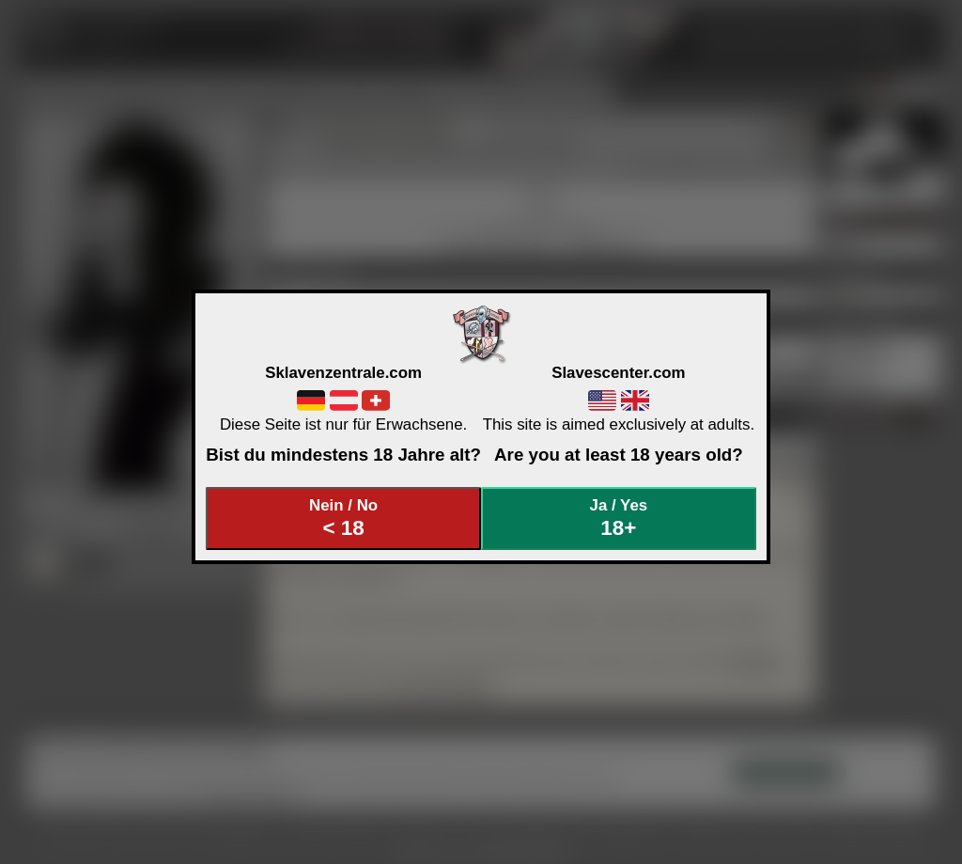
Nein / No (344, 518)
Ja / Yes (619, 518)
